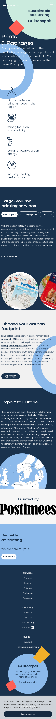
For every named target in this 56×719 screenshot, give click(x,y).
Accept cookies (28, 714)
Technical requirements (28, 647)
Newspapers (9, 214)
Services (28, 572)
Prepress (28, 578)
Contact (28, 617)
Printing (27, 583)
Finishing (28, 588)
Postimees (6, 434)
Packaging (28, 593)
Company (27, 607)
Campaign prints (28, 214)
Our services (7, 256)
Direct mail (47, 214)
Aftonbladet (7, 428)
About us (28, 612)
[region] (28, 707)
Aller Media (32, 428)
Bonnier (48, 424)
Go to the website (28, 682)
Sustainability (28, 622)
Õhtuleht (16, 434)
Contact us (9, 556)
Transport (28, 598)
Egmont (40, 424)
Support (27, 636)
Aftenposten (20, 428)
